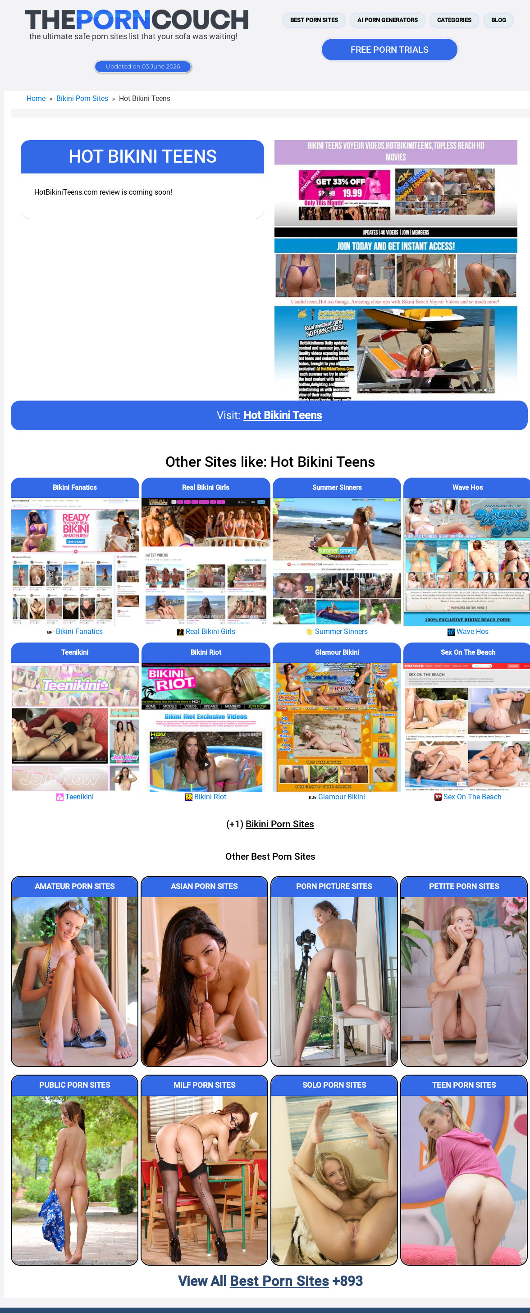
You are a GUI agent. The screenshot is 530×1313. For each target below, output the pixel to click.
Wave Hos (467, 487)
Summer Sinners (337, 487)
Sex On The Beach (468, 652)
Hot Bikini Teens (282, 415)
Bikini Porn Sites (82, 98)
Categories (454, 20)
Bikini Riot (206, 652)
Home (36, 98)
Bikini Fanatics (75, 487)
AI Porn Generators (387, 20)
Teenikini (74, 652)
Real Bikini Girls (205, 487)
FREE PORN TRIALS (390, 49)
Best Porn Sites (314, 20)
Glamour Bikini (337, 652)
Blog (498, 20)
